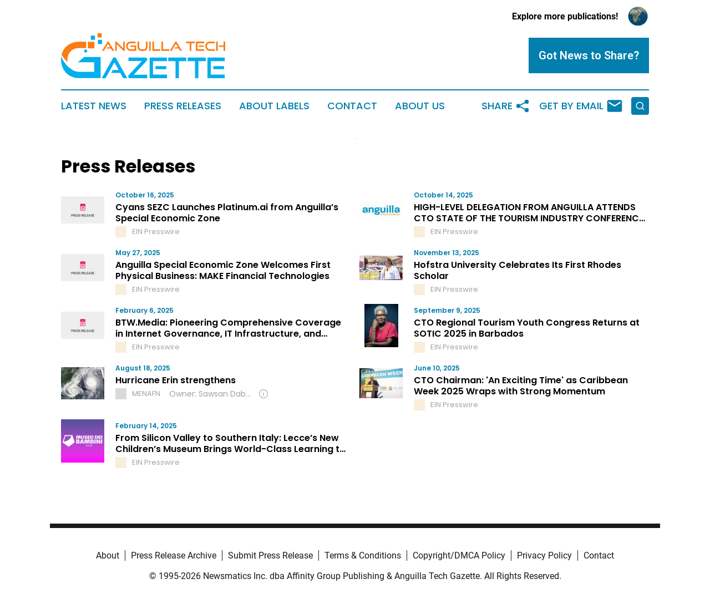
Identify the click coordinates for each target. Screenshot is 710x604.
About (107, 555)
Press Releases (182, 106)
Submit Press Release (270, 555)
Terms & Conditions (362, 555)
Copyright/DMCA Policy (459, 555)
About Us (420, 106)
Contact (352, 106)
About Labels (274, 106)
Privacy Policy (544, 555)
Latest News (93, 106)
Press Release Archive (173, 555)
